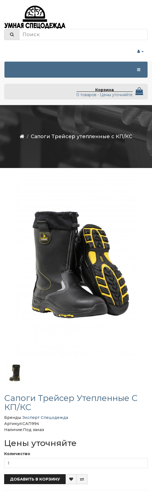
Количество (17, 453)
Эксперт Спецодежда (45, 417)
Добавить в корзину (35, 479)
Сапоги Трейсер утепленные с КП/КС (81, 136)
